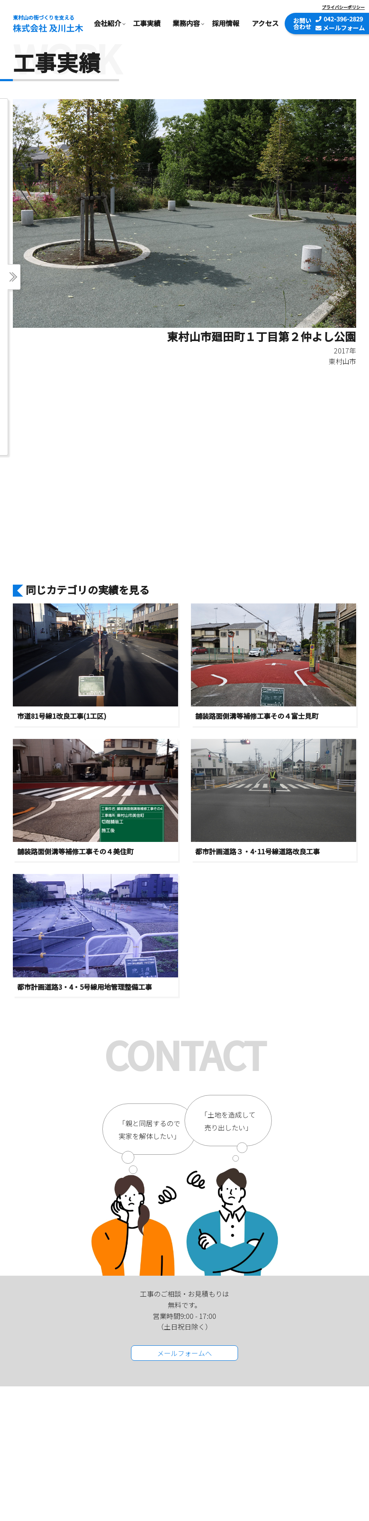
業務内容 (186, 23)
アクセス (265, 23)
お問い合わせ (302, 23)
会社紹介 (107, 23)
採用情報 (225, 23)
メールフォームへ (184, 1353)
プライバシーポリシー (343, 7)
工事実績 (147, 23)
